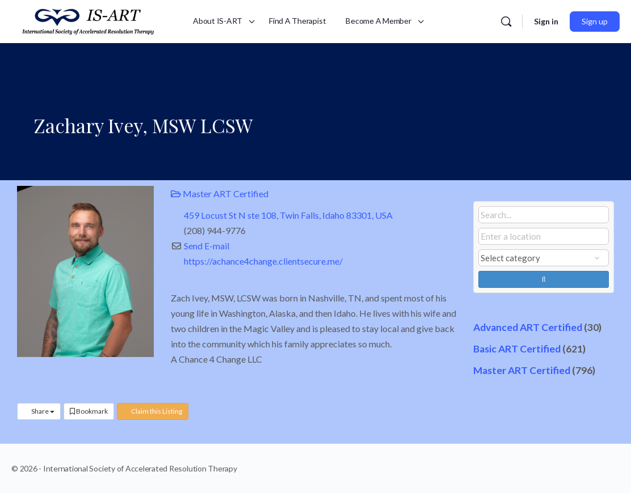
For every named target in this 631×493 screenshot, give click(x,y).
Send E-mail (206, 245)
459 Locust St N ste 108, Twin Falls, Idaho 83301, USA (288, 215)
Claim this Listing (152, 411)
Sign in (546, 21)
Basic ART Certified (517, 349)
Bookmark (89, 411)
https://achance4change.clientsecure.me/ (263, 261)
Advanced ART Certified (527, 327)
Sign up (595, 21)
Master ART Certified (219, 193)
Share (38, 411)
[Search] (506, 21)
